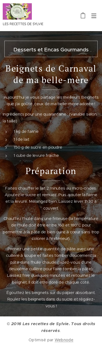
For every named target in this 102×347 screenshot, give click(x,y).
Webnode (64, 339)
